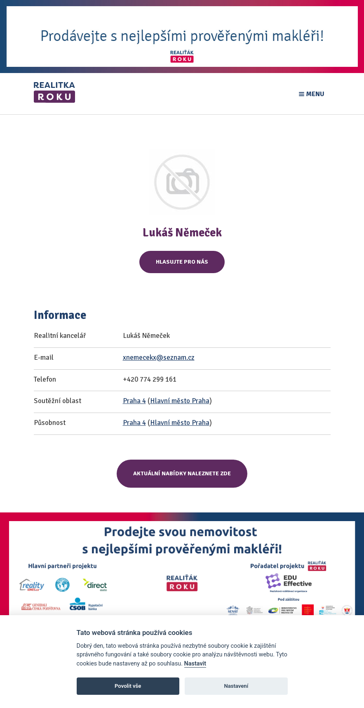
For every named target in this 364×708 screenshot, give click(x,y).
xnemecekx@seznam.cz (159, 357)
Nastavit (195, 663)
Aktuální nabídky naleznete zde (182, 473)
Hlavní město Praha (179, 400)
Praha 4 (134, 400)
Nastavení (236, 686)
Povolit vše (128, 686)
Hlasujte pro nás (182, 261)
